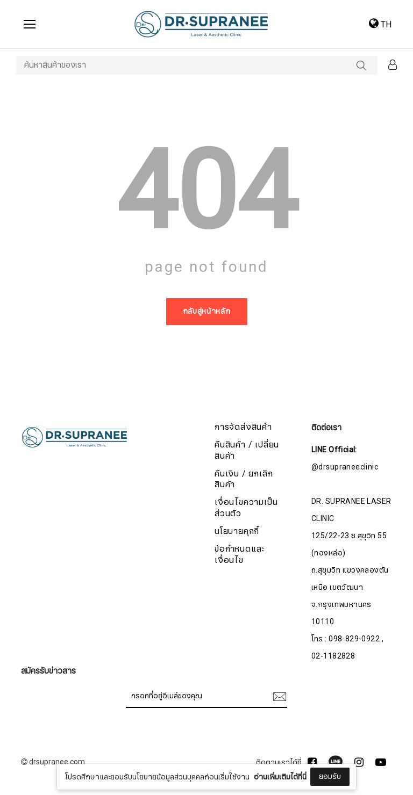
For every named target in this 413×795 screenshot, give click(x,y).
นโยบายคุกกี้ (237, 531)
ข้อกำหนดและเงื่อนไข (240, 555)
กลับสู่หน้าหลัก (207, 311)
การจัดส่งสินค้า (243, 427)
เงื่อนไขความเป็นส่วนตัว (246, 508)
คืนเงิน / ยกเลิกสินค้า (244, 479)
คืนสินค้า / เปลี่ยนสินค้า (247, 450)
